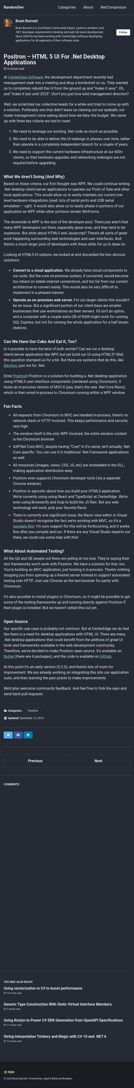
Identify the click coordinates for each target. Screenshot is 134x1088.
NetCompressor (113, 7)
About (88, 7)
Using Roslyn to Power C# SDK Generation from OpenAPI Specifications (63, 1020)
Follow (123, 32)
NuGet (9, 656)
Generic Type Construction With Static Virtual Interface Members (58, 1004)
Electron (10, 365)
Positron (20, 376)
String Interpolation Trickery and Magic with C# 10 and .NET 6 (55, 1036)
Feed (9, 1072)
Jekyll (46, 1078)
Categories (67, 7)
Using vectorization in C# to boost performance (43, 988)
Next (98, 761)
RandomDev (14, 7)
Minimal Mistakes (62, 1078)
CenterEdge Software (25, 77)
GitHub (105, 656)
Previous (35, 761)
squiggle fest (23, 526)
